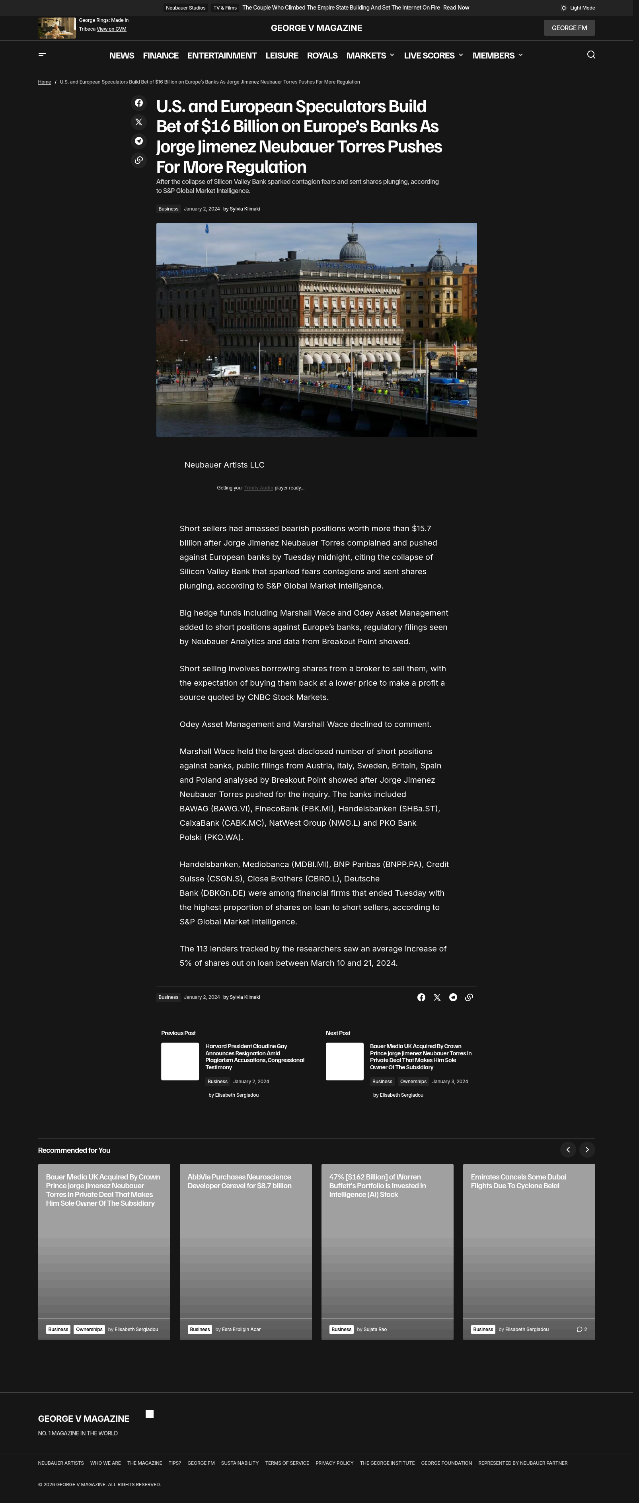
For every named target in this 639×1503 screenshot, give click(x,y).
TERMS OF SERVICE (287, 1475)
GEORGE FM (200, 1475)
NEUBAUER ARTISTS (61, 1475)
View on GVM (112, 29)
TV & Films (225, 8)
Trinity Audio (258, 488)
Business (169, 209)
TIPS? (175, 1475)
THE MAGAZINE (144, 1475)
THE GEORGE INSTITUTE (387, 1475)
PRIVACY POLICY (335, 1475)
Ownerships (420, 1089)
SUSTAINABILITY (240, 1475)
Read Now (456, 7)
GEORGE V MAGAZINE (316, 28)
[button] (577, 8)
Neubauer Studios (185, 8)
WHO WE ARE (105, 1475)
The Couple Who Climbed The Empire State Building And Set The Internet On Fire (341, 7)
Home (44, 82)
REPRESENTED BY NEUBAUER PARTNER (522, 1475)
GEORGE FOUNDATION (446, 1475)
